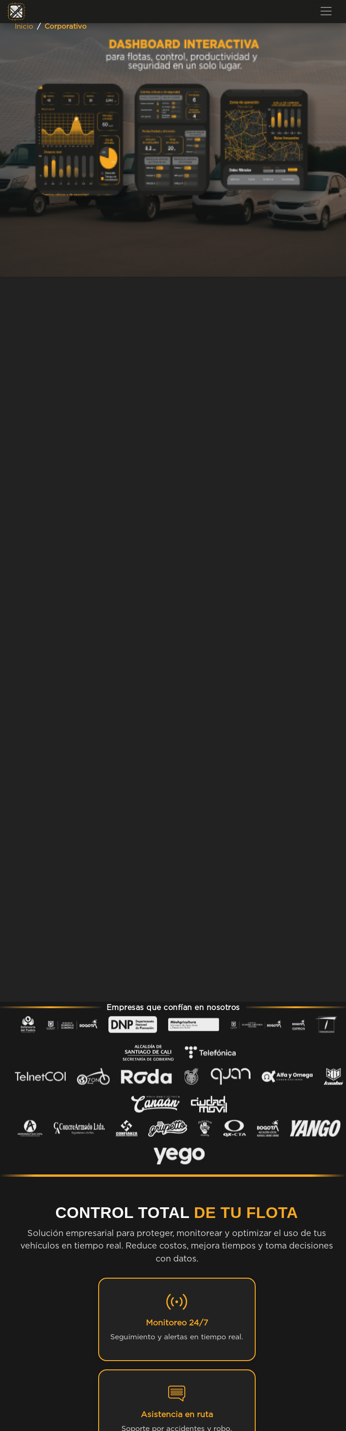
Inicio (24, 26)
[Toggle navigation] (326, 11)
